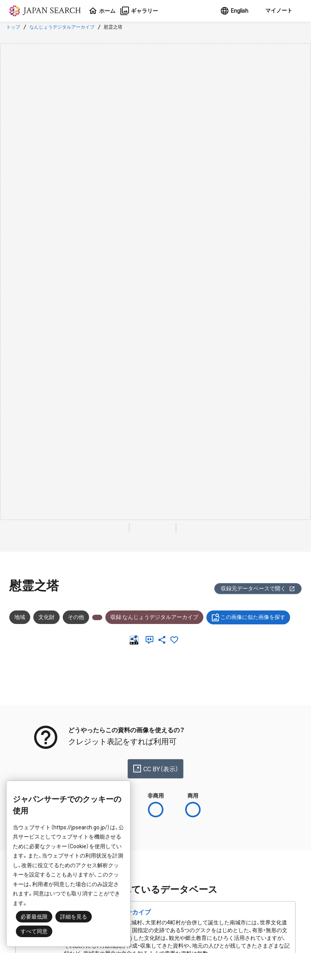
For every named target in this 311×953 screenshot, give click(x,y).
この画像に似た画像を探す (248, 617)
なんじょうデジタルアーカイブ (62, 27)
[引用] (151, 640)
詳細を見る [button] (73, 917)
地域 (19, 617)
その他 (76, 617)
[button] (278, 10)
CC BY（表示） (155, 768)
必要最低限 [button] (34, 917)
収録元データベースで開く (258, 588)
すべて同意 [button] (34, 931)
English (234, 10)
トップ (13, 27)
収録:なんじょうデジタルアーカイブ (154, 617)
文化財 (46, 617)
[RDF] (135, 640)
